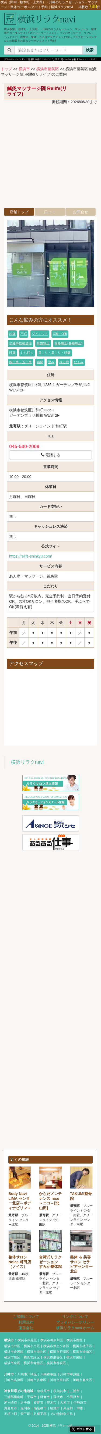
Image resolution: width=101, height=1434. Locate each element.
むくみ (78, 362)
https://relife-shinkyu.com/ (30, 556)
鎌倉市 (45, 1397)
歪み (51, 362)
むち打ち (26, 353)
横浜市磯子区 (82, 1346)
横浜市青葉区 (33, 1363)
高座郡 (68, 1408)
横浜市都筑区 (47, 69)
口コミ (49, 212)
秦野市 (38, 1402)
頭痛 (12, 334)
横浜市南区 (32, 1346)
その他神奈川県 (61, 1414)
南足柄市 (40, 1408)
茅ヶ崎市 (10, 1402)
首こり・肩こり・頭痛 (54, 353)
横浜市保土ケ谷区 (56, 1346)
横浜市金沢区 (13, 1352)
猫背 (40, 362)
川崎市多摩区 (36, 1380)
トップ (6, 69)
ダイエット (40, 334)
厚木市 (52, 1402)
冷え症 (64, 362)
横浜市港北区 (36, 1352)
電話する (51, 455)
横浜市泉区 (12, 1363)
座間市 (25, 1408)
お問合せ (80, 212)
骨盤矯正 (43, 343)
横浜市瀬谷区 (53, 1357)
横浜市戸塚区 (59, 1352)
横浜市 (24, 69)
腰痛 (12, 353)
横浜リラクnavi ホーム (75, 1328)
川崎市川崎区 (27, 1374)
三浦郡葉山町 (13, 1397)
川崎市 (9, 1374)
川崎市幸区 (48, 1374)
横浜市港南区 (82, 1352)
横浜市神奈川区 (51, 1340)
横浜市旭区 (12, 1357)
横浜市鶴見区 (27, 1340)
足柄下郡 (40, 1414)
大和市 (65, 1402)
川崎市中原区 (69, 1374)
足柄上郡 (10, 1414)
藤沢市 (58, 1397)
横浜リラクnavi (27, 762)
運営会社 (25, 1328)
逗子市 (25, 1402)
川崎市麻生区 (82, 1380)
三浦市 (74, 1391)
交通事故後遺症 (20, 343)
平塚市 (32, 1397)
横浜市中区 (12, 1346)
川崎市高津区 (13, 1380)
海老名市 (10, 1408)
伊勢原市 (80, 1402)
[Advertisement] (50, 157)
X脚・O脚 (60, 334)
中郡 (80, 1408)
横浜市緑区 (32, 1357)
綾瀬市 (55, 1408)
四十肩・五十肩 (20, 362)
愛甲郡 (25, 1414)
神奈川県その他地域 (18, 1391)
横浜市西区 (75, 1340)
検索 (89, 50)
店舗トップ (19, 212)
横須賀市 (59, 1391)
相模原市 (43, 1391)
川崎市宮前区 (59, 1380)
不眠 (23, 334)
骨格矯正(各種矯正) (68, 343)
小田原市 (73, 1397)
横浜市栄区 (74, 1357)
